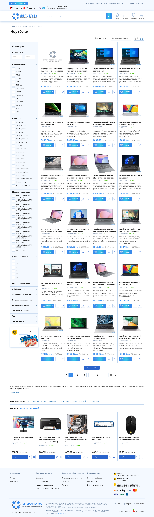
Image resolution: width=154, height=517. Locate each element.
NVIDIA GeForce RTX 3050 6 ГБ (24, 201)
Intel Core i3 (20, 159)
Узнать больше (23, 334)
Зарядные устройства (37, 401)
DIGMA (19, 85)
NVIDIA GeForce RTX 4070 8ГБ (24, 214)
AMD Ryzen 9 (21, 132)
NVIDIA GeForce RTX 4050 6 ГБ (24, 205)
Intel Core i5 (20, 162)
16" (17, 270)
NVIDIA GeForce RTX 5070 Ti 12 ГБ (24, 237)
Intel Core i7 (20, 165)
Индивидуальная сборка (72, 478)
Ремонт (65, 485)
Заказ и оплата (101, 3)
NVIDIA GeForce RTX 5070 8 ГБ (24, 232)
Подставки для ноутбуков (58, 401)
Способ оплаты (42, 481)
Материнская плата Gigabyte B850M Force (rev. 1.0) (76, 439)
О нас (12, 478)
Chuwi (18, 78)
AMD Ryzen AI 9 (22, 142)
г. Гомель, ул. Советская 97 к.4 (57, 8)
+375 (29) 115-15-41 (122, 486)
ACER (18, 68)
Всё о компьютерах (95, 485)
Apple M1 (19, 145)
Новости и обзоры (94, 478)
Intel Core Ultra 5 (22, 169)
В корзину (48, 92)
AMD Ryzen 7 (21, 129)
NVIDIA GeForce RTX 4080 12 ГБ (24, 219)
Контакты (139, 3)
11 (111, 375)
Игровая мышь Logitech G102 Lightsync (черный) (129, 438)
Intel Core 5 (20, 152)
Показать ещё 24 (91, 367)
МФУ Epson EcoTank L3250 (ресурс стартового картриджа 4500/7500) (49, 439)
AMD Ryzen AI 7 (22, 139)
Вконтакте (139, 504)
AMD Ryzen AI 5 (22, 135)
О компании (89, 3)
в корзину (21, 457)
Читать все (15, 393)
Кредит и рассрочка (116, 3)
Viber (117, 504)
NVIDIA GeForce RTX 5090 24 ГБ (24, 246)
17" (17, 274)
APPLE (18, 72)
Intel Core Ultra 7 (22, 172)
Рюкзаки (95, 401)
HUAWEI (19, 102)
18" (17, 277)
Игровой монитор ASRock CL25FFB (22, 438)
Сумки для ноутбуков (80, 401)
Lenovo (19, 105)
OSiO (18, 112)
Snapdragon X (21, 182)
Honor (18, 92)
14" (17, 264)
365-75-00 (33, 8)
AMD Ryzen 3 (21, 122)
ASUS (18, 75)
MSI (17, 108)
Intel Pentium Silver (24, 179)
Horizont (19, 95)
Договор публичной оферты (47, 488)
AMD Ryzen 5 (21, 125)
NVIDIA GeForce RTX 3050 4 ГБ (24, 196)
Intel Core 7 (20, 155)
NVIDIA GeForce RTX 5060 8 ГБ (24, 228)
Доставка (130, 3)
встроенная (21, 250)
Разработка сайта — (125, 511)
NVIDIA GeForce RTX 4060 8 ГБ (24, 210)
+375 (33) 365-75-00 (136, 486)
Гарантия (65, 481)
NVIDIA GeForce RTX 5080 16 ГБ (24, 241)
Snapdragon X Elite (23, 185)
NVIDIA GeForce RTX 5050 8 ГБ (24, 223)
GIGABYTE (20, 88)
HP (17, 98)
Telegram (127, 504)
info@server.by (61, 513)
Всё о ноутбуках (93, 481)
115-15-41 (18, 8)
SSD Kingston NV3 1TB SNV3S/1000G (101, 438)
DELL (18, 82)
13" (17, 260)
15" (17, 267)
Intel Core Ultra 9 (22, 175)
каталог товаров (18, 3)
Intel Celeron (21, 149)
